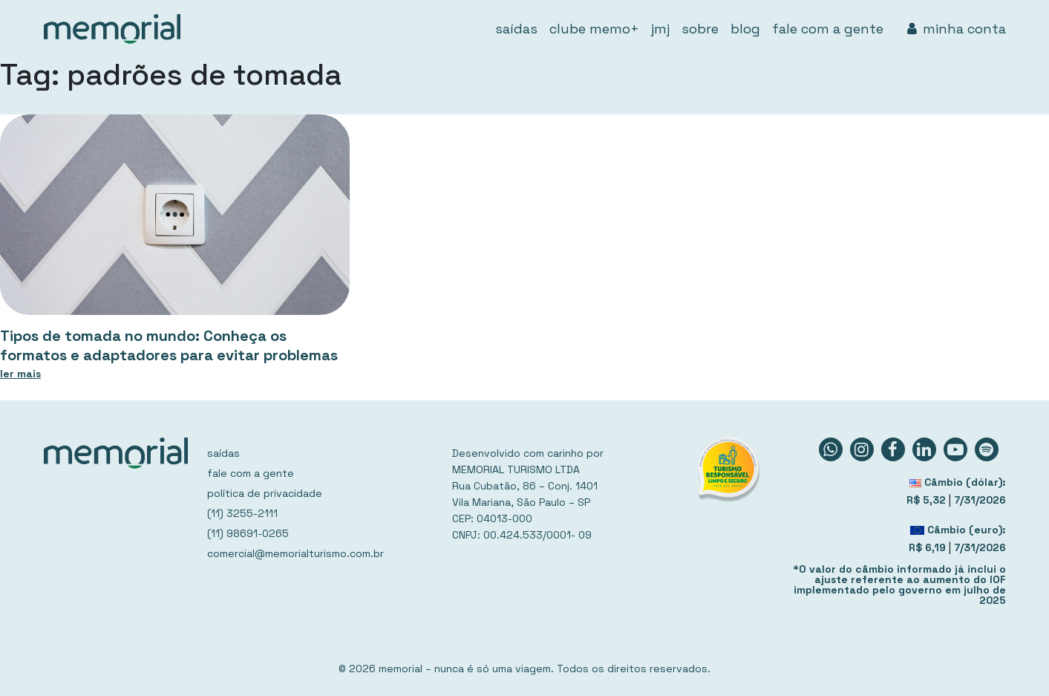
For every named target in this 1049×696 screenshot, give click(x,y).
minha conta (956, 28)
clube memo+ (594, 28)
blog (745, 28)
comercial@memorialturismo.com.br (295, 553)
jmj (660, 28)
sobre (700, 28)
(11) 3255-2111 (242, 513)
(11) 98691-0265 (248, 533)
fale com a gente (827, 28)
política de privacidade (264, 493)
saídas (516, 28)
